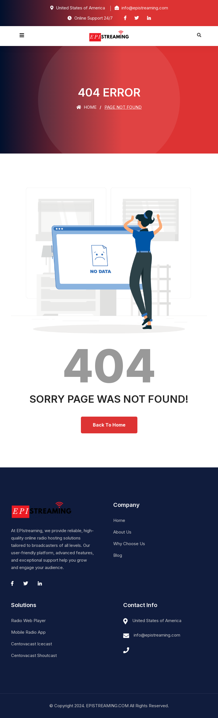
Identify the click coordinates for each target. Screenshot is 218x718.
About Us (122, 532)
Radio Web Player (28, 620)
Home (86, 107)
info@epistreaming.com (157, 635)
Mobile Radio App (28, 632)
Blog (117, 555)
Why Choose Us (129, 543)
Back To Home (109, 425)
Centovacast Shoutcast (34, 655)
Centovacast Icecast (31, 643)
